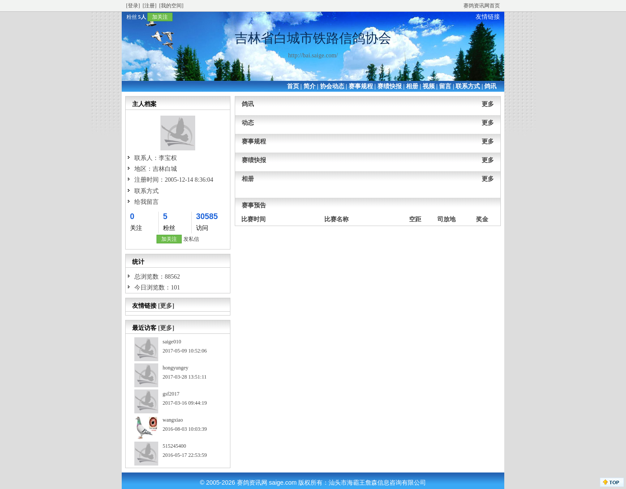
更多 (488, 104)
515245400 (174, 446)
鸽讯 (490, 86)
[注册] (149, 6)
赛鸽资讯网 (252, 482)
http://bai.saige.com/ (313, 55)
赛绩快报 (389, 86)
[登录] (133, 6)
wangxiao (173, 420)
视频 (429, 86)
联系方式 (468, 86)
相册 (412, 86)
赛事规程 (361, 86)
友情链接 (488, 16)
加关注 (160, 17)
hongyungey (175, 368)
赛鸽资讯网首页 (481, 6)
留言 (445, 86)
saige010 (172, 342)
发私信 (191, 239)
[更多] (166, 306)
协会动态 (332, 86)
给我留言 (146, 202)
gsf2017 (171, 394)
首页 (293, 86)
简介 (309, 86)
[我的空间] (171, 6)
